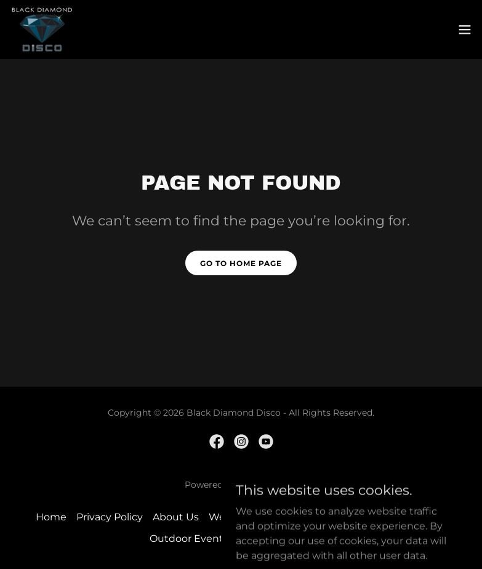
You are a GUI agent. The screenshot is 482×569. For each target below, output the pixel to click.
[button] (464, 29)
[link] (42, 29)
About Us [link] (176, 517)
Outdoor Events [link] (189, 538)
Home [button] (51, 517)
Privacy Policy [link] (109, 517)
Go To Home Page (241, 263)
